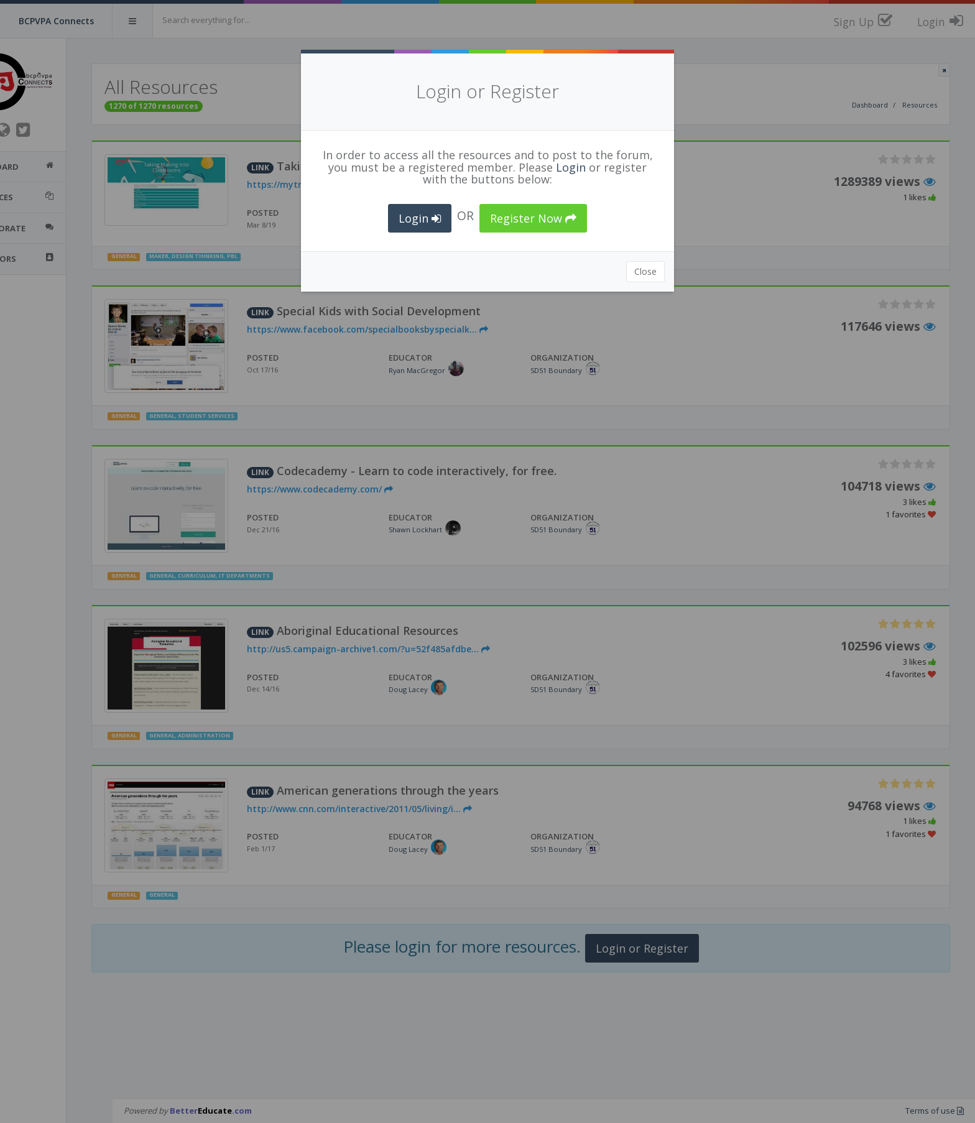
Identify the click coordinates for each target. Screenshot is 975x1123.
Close (645, 271)
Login (571, 167)
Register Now (533, 218)
